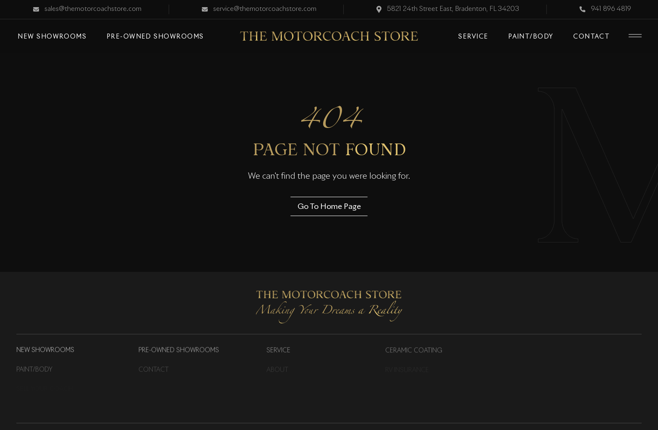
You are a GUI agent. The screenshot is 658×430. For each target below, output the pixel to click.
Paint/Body (34, 370)
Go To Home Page (329, 206)
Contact (153, 370)
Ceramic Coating (413, 351)
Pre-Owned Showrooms (178, 351)
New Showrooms (45, 351)
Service (278, 351)
